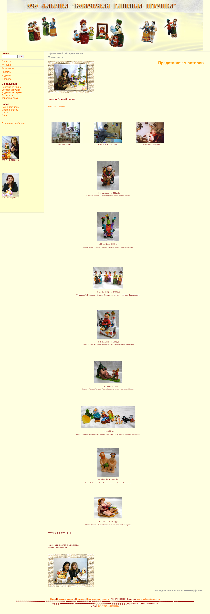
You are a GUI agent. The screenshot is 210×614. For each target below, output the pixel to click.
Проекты (6, 72)
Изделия (6, 75)
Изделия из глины (11, 87)
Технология (8, 68)
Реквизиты (7, 95)
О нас (5, 115)
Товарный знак (10, 98)
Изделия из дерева (12, 92)
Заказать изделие (66, 599)
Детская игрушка (11, 89)
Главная (6, 61)
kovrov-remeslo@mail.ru (108, 606)
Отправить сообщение (14, 123)
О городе (6, 79)
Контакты (81, 599)
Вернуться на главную (98, 599)
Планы (5, 112)
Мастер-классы (10, 109)
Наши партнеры (10, 107)
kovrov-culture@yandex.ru (148, 599)
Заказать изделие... (57, 106)
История (6, 64)
